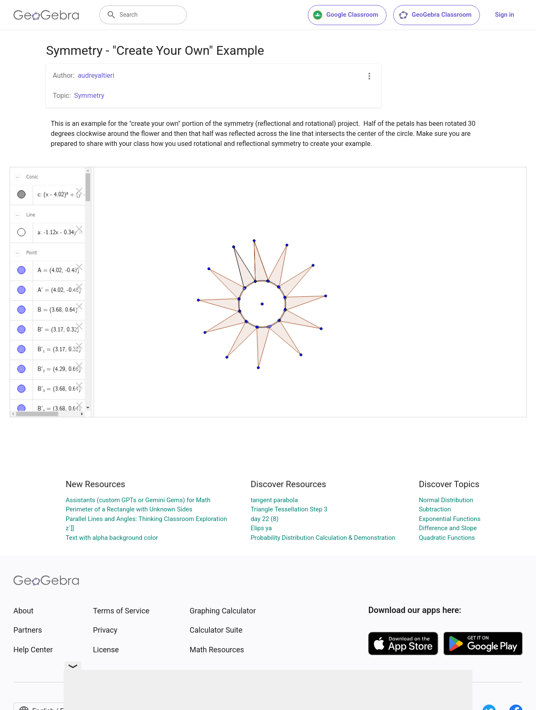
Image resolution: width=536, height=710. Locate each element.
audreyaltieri (96, 75)
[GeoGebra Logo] (46, 15)
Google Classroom (345, 15)
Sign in (504, 14)
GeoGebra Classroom (435, 15)
